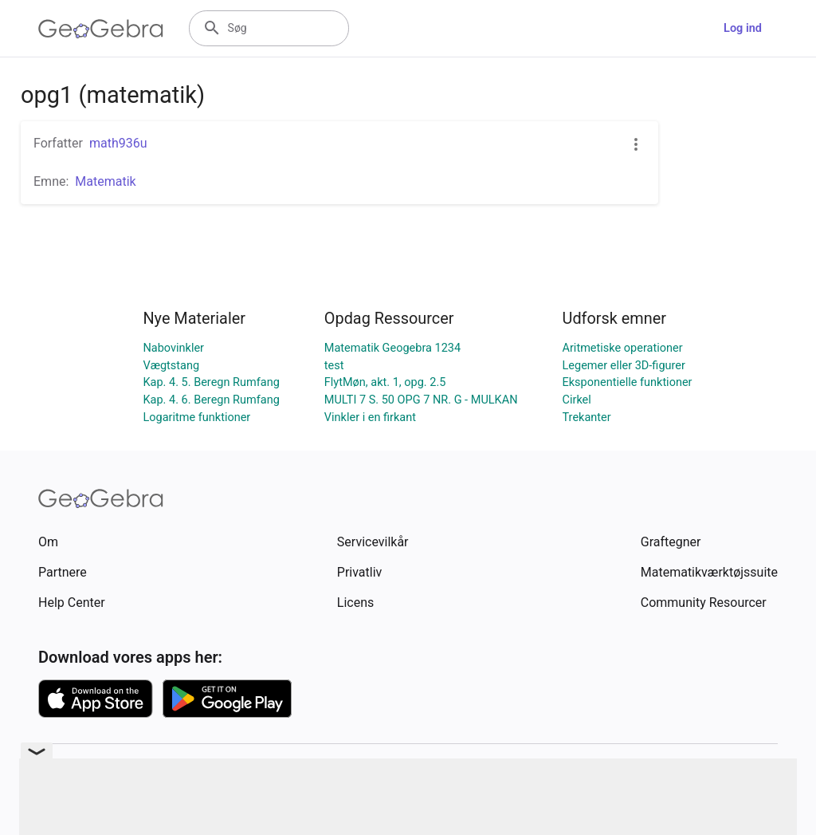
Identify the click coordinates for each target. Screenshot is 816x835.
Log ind (743, 28)
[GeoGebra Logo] (100, 28)
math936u (118, 143)
